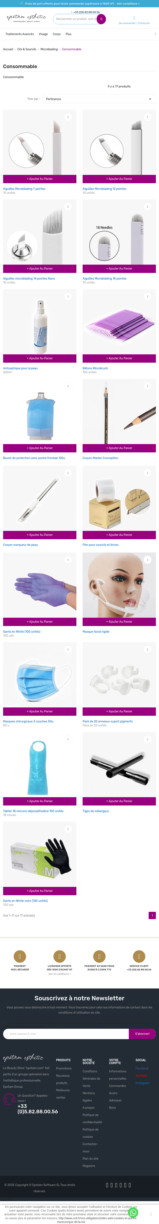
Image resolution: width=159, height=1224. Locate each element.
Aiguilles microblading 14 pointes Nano (29, 278)
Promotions (64, 1068)
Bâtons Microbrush (95, 368)
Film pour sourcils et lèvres (101, 545)
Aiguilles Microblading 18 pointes (104, 278)
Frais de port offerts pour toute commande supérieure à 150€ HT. (82, 3)
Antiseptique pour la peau (20, 368)
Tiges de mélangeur (96, 811)
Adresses (115, 1100)
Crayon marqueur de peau (20, 545)
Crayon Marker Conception (100, 458)
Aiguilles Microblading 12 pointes (104, 189)
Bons (112, 1108)
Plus (68, 34)
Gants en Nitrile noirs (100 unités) (25, 901)
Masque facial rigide (96, 631)
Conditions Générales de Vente (91, 1079)
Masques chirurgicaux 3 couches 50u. (28, 721)
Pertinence (99, 98)
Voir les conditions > (59, 974)
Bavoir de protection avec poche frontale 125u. (34, 458)
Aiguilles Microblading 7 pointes (24, 189)
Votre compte (115, 1061)
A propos (89, 1108)
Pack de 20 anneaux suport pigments (108, 721)
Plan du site (90, 1158)
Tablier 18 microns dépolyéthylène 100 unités (33, 811)
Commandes (117, 1086)
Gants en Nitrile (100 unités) (21, 631)
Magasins (89, 1166)
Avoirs (113, 1093)
